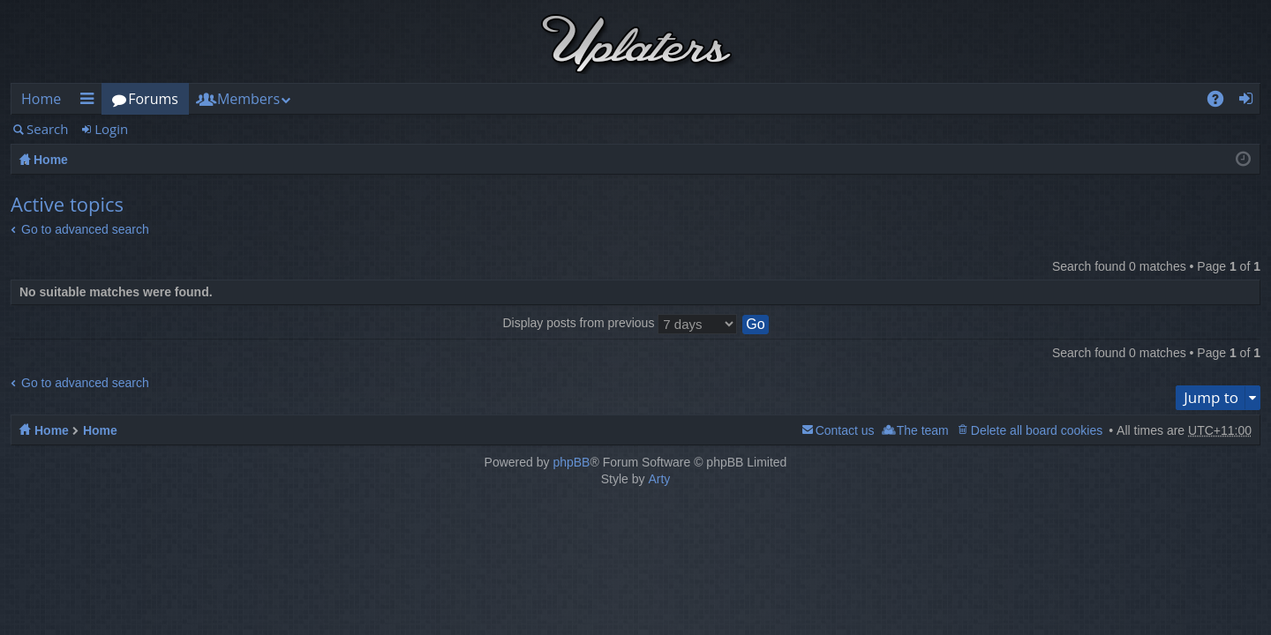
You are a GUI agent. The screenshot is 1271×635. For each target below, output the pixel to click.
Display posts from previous (619, 323)
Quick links (90, 102)
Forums (153, 98)
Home (41, 98)
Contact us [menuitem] (845, 430)
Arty (659, 479)
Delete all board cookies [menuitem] (1036, 430)
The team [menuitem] (923, 430)
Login (111, 129)
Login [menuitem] (1251, 102)
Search (47, 129)
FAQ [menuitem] (1221, 102)
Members (248, 98)
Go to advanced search (85, 229)
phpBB (571, 462)
